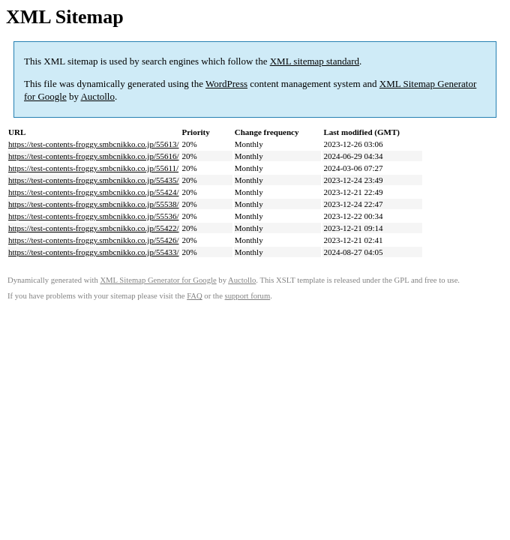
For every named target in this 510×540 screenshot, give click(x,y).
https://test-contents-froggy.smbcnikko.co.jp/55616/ (93, 156)
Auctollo (97, 96)
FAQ (194, 296)
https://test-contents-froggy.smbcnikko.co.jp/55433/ (93, 252)
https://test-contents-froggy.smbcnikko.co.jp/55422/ (93, 228)
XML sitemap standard (314, 61)
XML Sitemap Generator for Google (158, 280)
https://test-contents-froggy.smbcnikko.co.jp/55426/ (93, 240)
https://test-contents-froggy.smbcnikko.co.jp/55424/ (93, 192)
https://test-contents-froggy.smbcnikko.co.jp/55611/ (93, 168)
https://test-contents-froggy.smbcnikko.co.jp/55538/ (93, 204)
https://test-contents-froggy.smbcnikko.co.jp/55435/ (93, 180)
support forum (248, 296)
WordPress (227, 83)
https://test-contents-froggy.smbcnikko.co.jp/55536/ (93, 216)
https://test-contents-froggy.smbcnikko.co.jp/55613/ (93, 144)
